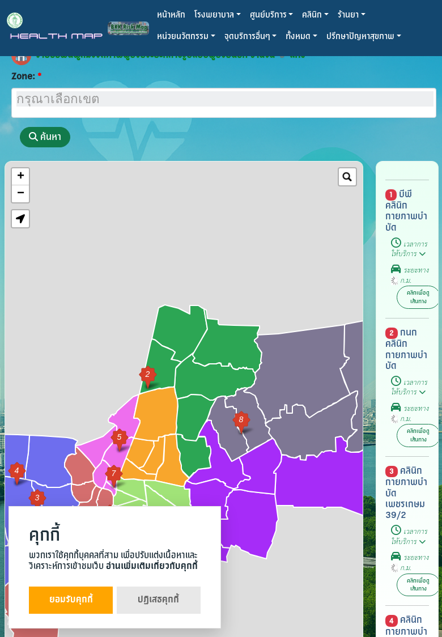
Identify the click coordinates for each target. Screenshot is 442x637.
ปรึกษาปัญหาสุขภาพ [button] (360, 36)
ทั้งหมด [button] (298, 36)
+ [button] (20, 176)
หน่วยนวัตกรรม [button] (183, 36)
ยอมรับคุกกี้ (71, 600)
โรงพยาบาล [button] (214, 15)
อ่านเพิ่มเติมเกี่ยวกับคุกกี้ (152, 566)
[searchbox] (225, 99)
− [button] (20, 193)
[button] (20, 218)
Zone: (23, 76)
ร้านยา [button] (348, 15)
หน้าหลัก (171, 15)
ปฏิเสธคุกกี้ (158, 600)
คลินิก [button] (312, 15)
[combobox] (223, 103)
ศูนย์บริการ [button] (268, 15)
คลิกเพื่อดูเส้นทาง (418, 297)
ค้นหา (45, 137)
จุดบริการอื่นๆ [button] (247, 36)
